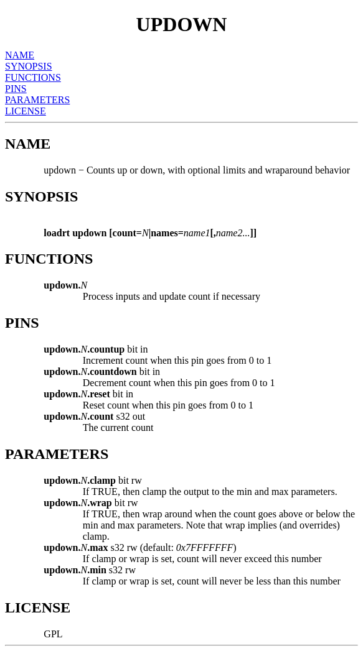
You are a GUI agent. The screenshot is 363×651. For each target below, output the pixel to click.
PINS (16, 88)
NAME (19, 55)
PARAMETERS (37, 100)
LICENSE (25, 111)
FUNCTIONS (33, 77)
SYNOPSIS (28, 66)
